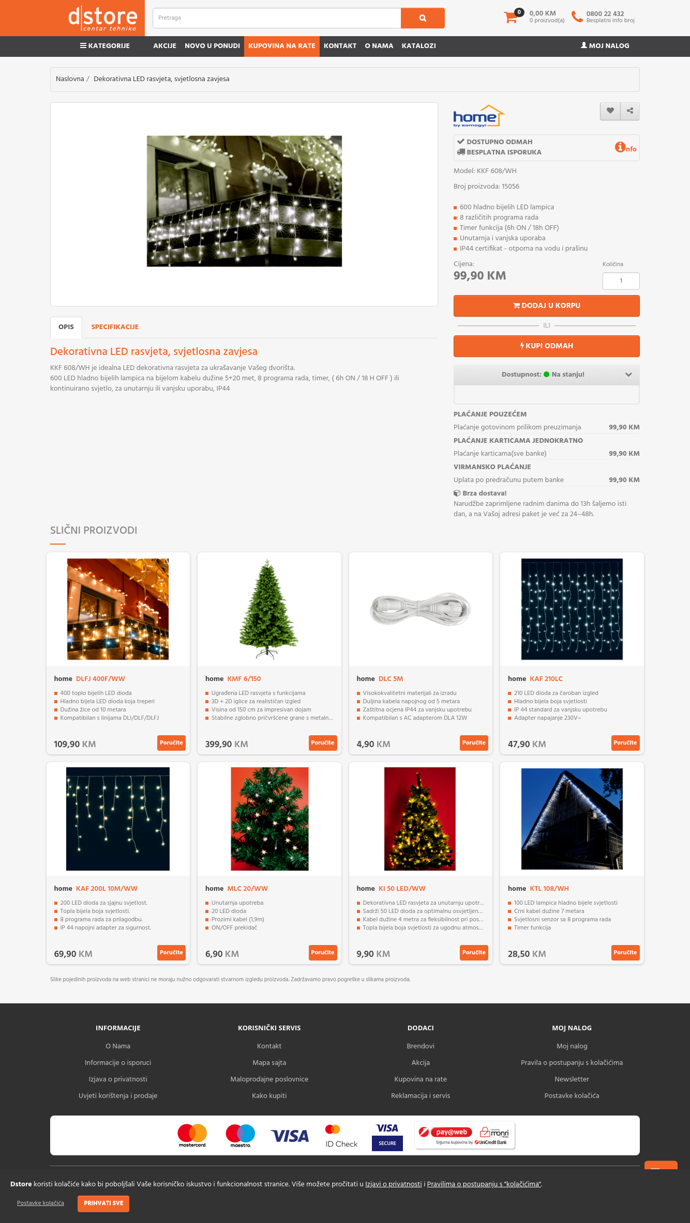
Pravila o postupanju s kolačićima (572, 1063)
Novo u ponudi (212, 46)
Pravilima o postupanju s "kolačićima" (484, 1184)
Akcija (420, 1063)
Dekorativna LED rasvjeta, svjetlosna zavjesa (161, 79)
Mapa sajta (269, 1063)
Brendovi (420, 1046)
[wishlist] (610, 111)
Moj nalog (605, 46)
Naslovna (70, 79)
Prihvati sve (103, 1203)
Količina (613, 264)
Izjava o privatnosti (118, 1080)
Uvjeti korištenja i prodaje (118, 1096)
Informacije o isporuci (118, 1063)
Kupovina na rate (282, 46)
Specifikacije (115, 327)
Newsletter (572, 1080)
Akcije (164, 46)
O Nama (118, 1046)
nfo (626, 150)
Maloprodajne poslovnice (269, 1080)
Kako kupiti (269, 1096)
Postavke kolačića (40, 1203)
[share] (630, 111)
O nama (379, 46)
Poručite (171, 743)
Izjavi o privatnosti (393, 1184)
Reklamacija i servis (420, 1096)
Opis (66, 327)
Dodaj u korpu (547, 306)
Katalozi (419, 46)
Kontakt (340, 46)
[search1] (423, 18)
